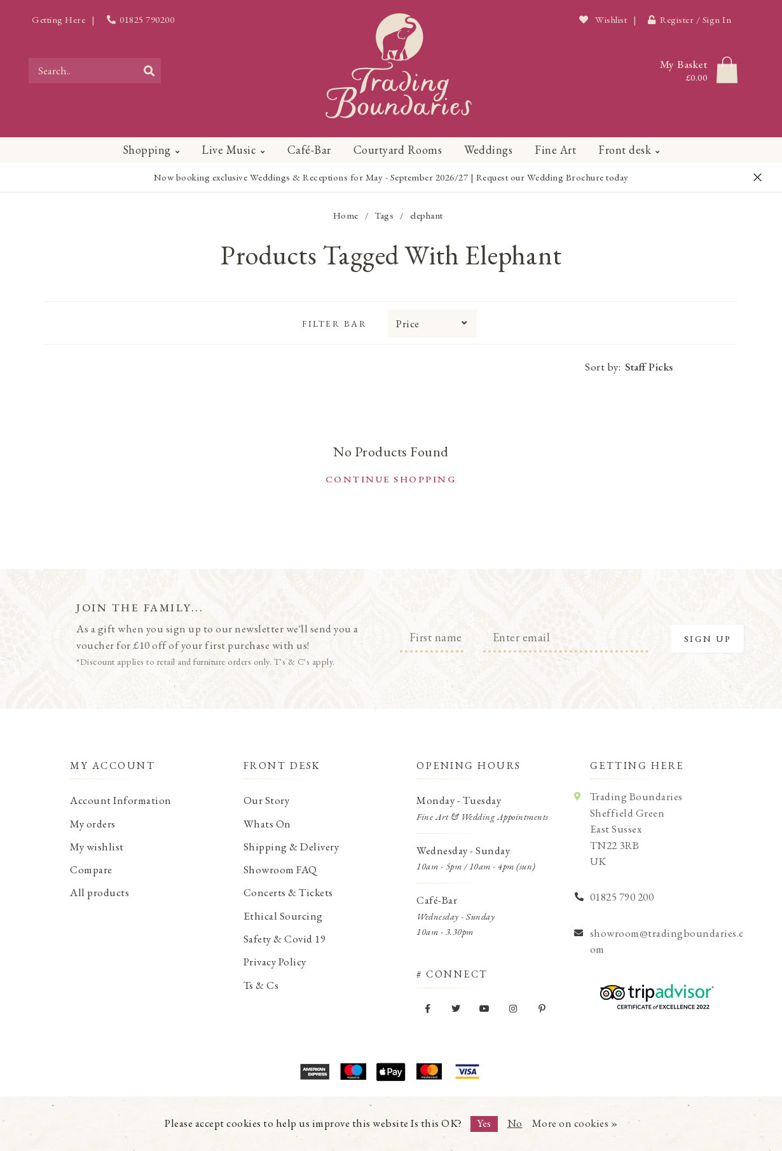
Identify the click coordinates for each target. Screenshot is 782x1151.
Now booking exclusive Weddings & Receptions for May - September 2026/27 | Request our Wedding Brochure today (391, 177)
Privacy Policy (275, 962)
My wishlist (97, 847)
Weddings (488, 149)
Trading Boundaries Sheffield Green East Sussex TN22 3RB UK (636, 828)
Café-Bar (309, 149)
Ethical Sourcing (283, 916)
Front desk (624, 149)
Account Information (121, 800)
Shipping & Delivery (292, 847)
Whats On (267, 824)
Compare (91, 869)
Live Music (229, 149)
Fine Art (555, 149)
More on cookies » (575, 1123)
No (515, 1123)
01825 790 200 (622, 897)
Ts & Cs (261, 985)
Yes (484, 1123)
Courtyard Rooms (397, 149)
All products (99, 892)
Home (346, 215)
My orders (93, 824)
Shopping (147, 149)
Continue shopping (391, 479)
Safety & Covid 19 (285, 939)
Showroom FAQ (280, 869)
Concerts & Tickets (288, 892)
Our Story (267, 800)
